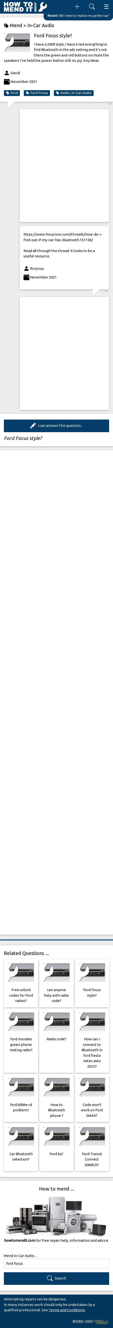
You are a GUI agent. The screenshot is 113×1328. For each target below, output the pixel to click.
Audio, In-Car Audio (74, 93)
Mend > (15, 26)
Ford (12, 93)
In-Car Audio (40, 25)
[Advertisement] (56, 165)
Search (56, 1278)
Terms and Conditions (66, 1310)
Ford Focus (37, 93)
